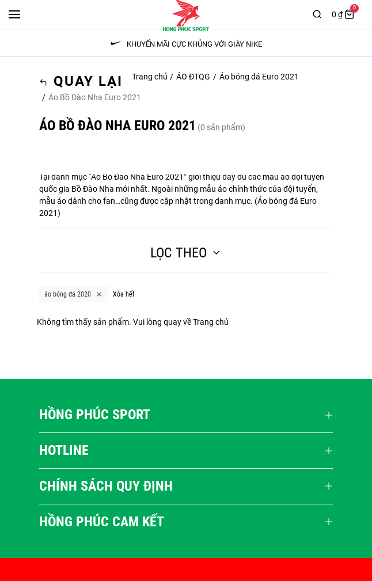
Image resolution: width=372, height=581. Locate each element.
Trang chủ (150, 76)
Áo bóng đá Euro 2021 (259, 76)
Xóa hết (124, 294)
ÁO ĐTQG (193, 76)
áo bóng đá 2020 (73, 294)
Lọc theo (186, 253)
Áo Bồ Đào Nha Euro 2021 (137, 176)
